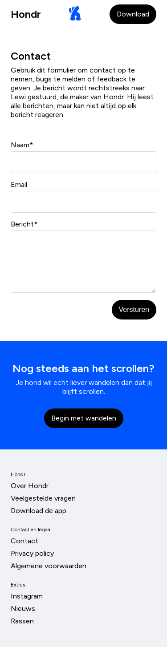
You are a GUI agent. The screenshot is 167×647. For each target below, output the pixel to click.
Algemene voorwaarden (48, 566)
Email (83, 196)
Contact (24, 541)
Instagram (27, 596)
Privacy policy (32, 553)
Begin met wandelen (83, 418)
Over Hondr (30, 485)
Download (133, 14)
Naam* (83, 157)
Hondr (26, 14)
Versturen (134, 309)
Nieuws (23, 608)
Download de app (38, 510)
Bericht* (83, 256)
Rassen (22, 621)
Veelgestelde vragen (43, 498)
